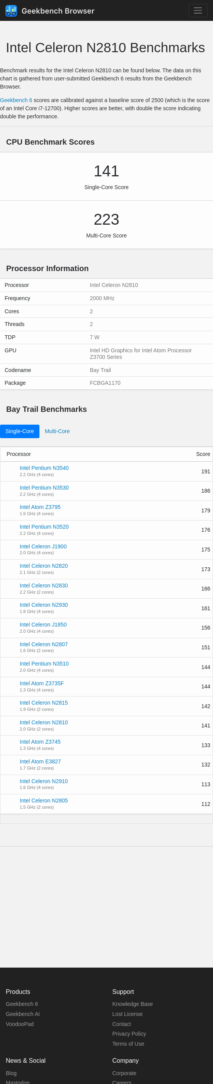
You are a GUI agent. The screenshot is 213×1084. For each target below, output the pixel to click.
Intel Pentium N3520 (44, 527)
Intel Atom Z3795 (40, 507)
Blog (11, 1073)
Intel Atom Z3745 (40, 742)
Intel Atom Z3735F (42, 683)
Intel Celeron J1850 (43, 624)
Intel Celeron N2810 (44, 722)
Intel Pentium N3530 (44, 488)
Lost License (127, 1014)
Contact (121, 1024)
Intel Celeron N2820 (44, 566)
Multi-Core (57, 431)
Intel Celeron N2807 (44, 644)
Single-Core (19, 431)
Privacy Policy (129, 1034)
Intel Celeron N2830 (44, 585)
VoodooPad (20, 1024)
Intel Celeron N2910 (44, 781)
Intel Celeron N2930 (44, 605)
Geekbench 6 (16, 100)
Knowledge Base (132, 1004)
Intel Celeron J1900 (43, 546)
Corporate (124, 1073)
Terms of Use (128, 1044)
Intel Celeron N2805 (44, 800)
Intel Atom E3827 (40, 761)
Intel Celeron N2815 (44, 703)
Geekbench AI (23, 1014)
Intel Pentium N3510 (44, 664)
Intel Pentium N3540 (44, 468)
